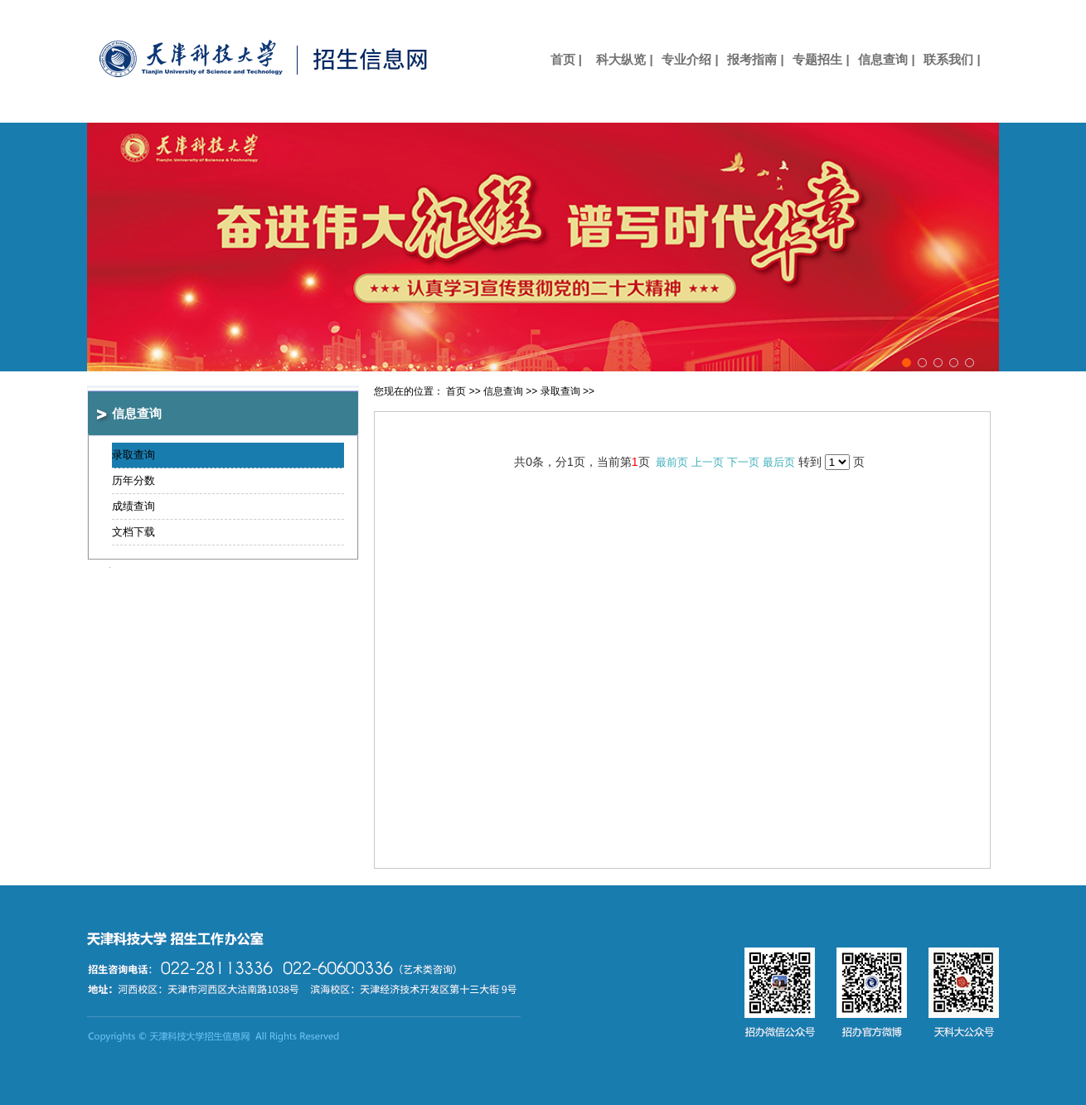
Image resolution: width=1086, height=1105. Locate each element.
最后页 (779, 462)
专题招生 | (821, 59)
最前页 (672, 462)
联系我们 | (952, 59)
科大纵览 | (624, 59)
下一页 (743, 462)
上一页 (707, 462)
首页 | (559, 59)
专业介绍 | (690, 59)
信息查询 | (886, 59)
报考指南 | (755, 59)
